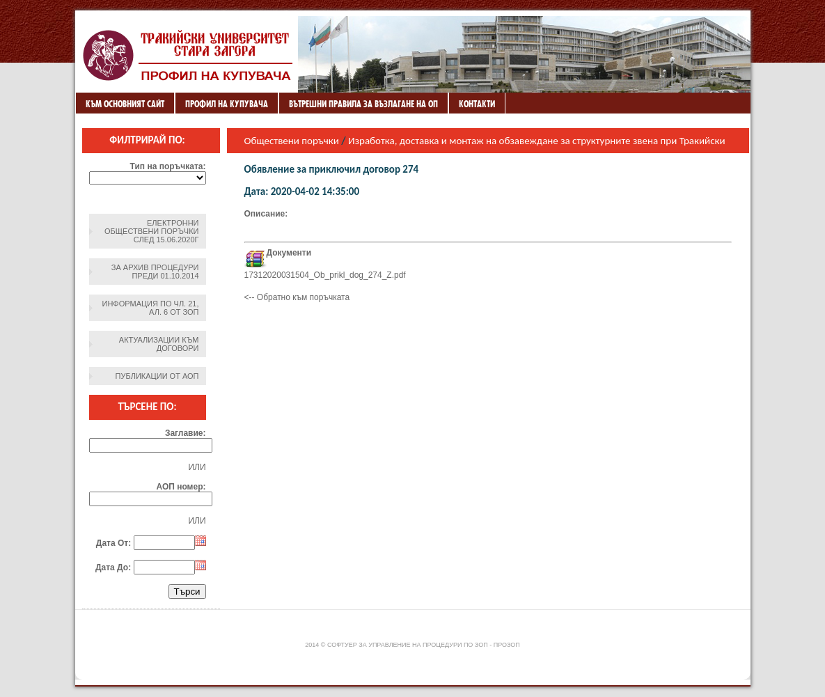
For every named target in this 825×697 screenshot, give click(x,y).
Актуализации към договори (159, 344)
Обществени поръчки (291, 140)
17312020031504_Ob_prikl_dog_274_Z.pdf (325, 275)
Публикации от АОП (157, 376)
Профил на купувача (226, 103)
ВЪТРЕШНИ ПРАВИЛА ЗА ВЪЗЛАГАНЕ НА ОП (363, 103)
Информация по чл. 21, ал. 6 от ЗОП (150, 307)
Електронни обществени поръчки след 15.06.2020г (151, 231)
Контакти (477, 103)
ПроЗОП (507, 644)
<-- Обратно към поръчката (297, 297)
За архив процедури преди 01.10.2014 (155, 271)
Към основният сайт (125, 103)
